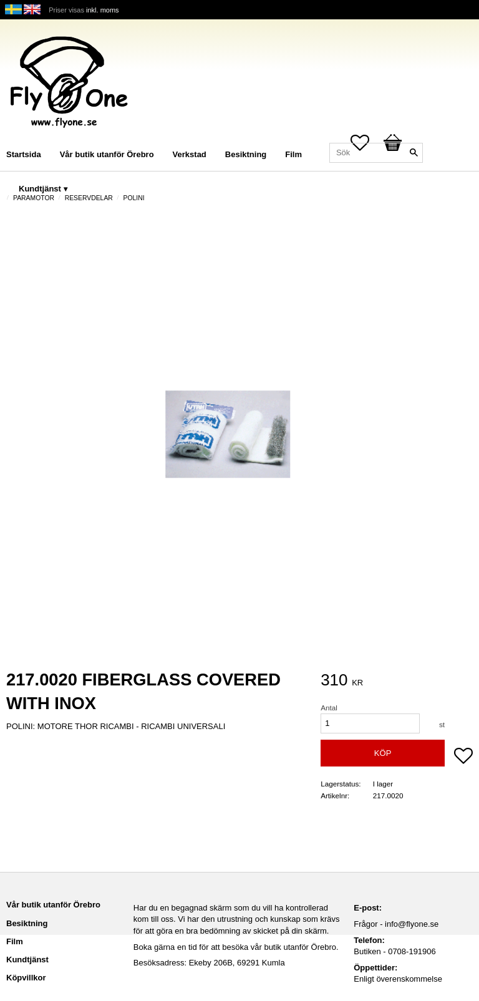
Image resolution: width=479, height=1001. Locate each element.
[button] (463, 757)
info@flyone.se (411, 924)
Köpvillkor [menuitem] (26, 977)
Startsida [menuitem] (23, 154)
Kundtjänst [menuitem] (40, 188)
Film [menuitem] (293, 154)
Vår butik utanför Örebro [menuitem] (107, 154)
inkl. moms (102, 10)
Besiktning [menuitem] (245, 154)
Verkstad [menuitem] (189, 154)
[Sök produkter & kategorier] (376, 153)
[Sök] (413, 152)
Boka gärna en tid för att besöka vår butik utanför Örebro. (236, 947)
